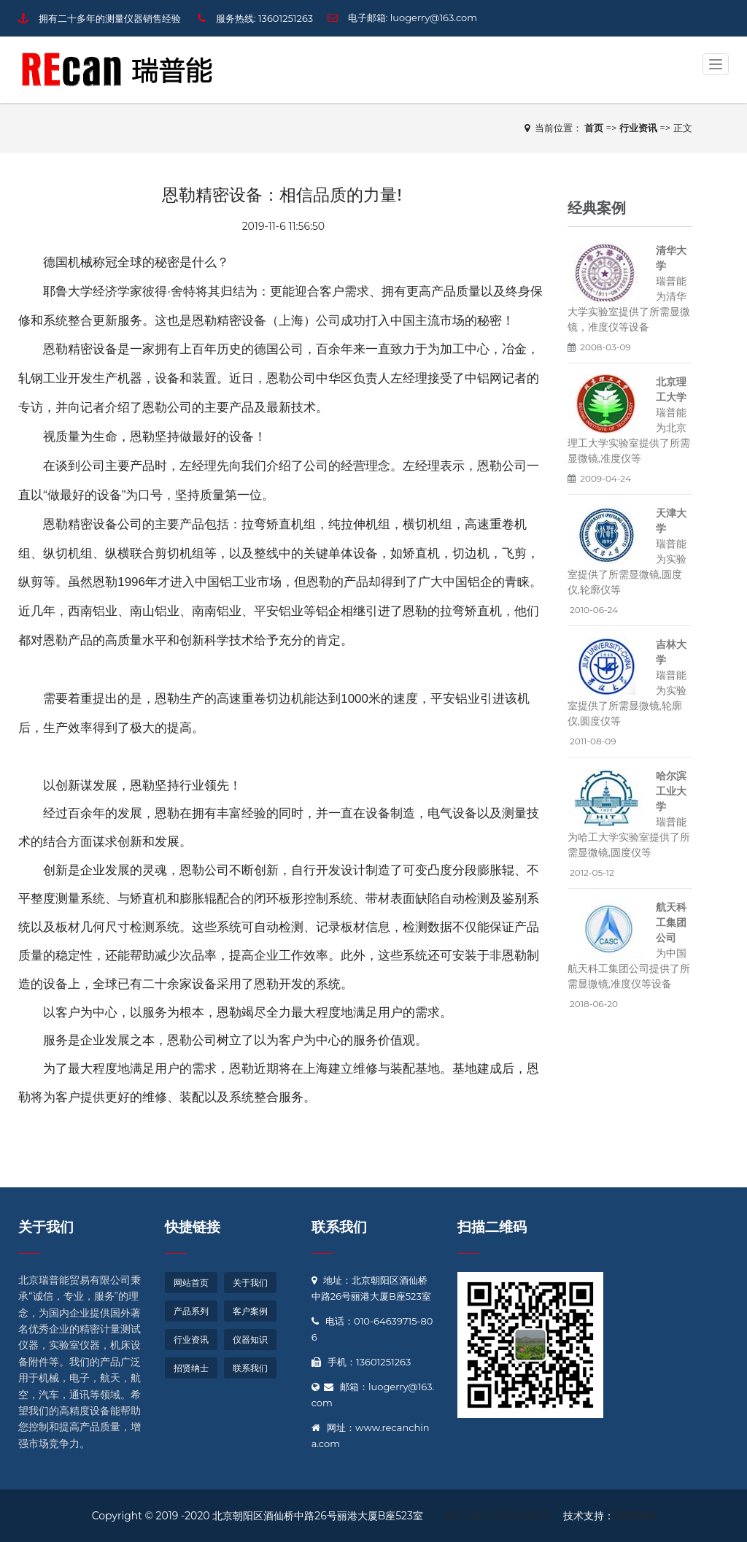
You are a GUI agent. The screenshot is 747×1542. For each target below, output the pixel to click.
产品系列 (191, 1311)
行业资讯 (191, 1339)
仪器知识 (250, 1339)
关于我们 (46, 1227)
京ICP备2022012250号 (497, 1515)
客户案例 (250, 1311)
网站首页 (191, 1282)
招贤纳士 (191, 1367)
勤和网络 (634, 1515)
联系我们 (250, 1367)
